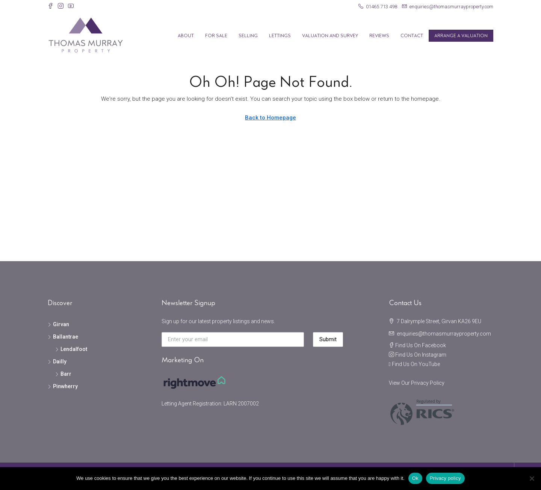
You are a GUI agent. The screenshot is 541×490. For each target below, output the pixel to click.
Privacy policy (445, 478)
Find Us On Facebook (420, 345)
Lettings (280, 35)
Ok (415, 478)
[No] (531, 478)
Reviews (379, 35)
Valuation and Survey (330, 35)
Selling (248, 35)
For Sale (216, 35)
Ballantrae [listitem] (63, 337)
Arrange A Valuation (461, 35)
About (186, 35)
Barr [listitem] (63, 374)
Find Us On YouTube (416, 364)
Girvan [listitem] (58, 324)
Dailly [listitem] (57, 361)
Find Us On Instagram (420, 355)
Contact (411, 35)
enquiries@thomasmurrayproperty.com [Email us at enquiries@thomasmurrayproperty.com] (444, 334)
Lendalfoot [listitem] (71, 349)
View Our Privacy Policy (416, 383)
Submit (328, 339)
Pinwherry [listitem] (63, 386)
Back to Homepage (270, 117)
